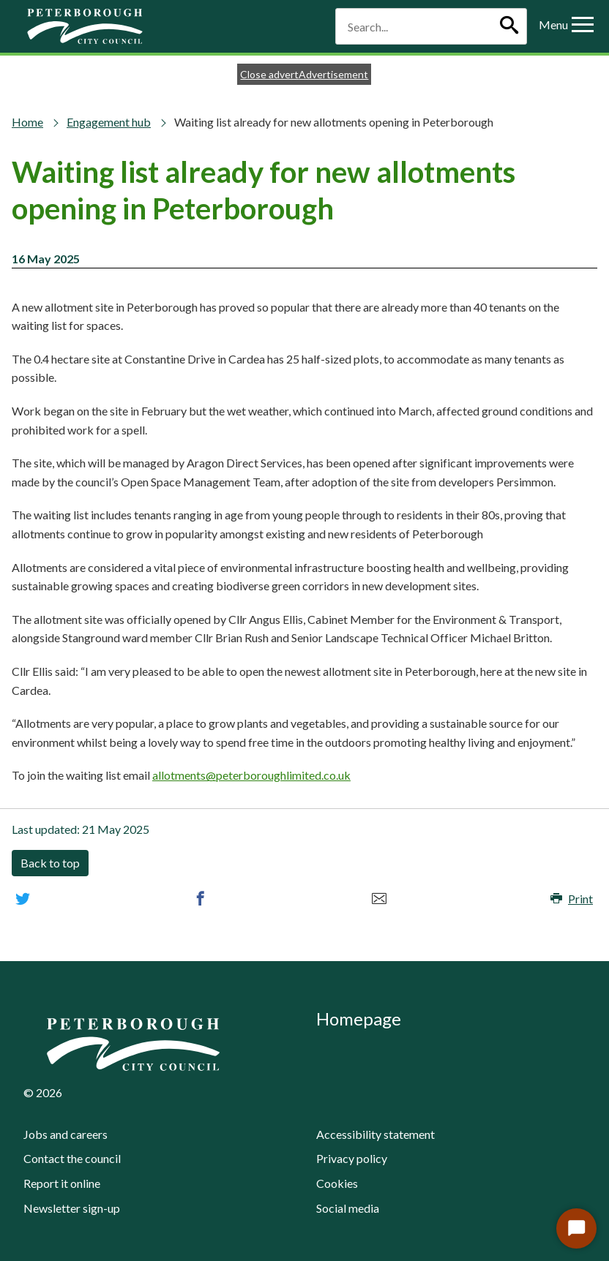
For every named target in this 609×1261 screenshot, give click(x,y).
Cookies (337, 1183)
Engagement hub (109, 122)
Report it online (61, 1183)
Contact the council (72, 1158)
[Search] (508, 26)
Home (27, 122)
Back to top (50, 863)
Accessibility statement (375, 1134)
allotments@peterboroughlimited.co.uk (251, 775)
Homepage (358, 1018)
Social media (347, 1208)
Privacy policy (351, 1158)
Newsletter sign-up (71, 1208)
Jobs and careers (65, 1134)
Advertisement (333, 74)
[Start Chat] (576, 1228)
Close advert (269, 74)
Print (571, 899)
